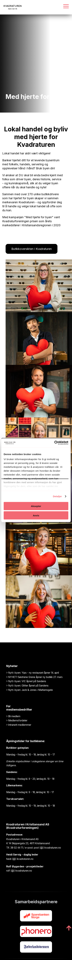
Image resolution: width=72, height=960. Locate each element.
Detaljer (57, 496)
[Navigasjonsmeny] (66, 6)
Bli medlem (13, 716)
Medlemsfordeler (16, 720)
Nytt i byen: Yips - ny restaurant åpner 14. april (32, 672)
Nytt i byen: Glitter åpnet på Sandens (27, 685)
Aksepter (36, 506)
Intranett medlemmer (18, 724)
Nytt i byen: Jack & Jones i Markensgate (29, 689)
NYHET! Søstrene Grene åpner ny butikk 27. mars (34, 677)
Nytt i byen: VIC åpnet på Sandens (26, 681)
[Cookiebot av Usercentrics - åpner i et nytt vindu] (54, 443)
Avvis (36, 515)
